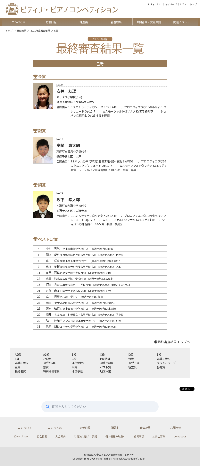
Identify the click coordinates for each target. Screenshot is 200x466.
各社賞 (161, 367)
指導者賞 (20, 371)
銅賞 (74, 367)
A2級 (18, 354)
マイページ (171, 4)
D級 (130, 354)
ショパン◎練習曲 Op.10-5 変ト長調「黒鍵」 (111, 170)
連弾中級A (78, 363)
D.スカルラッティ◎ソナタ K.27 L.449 (94, 107)
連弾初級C (49, 363)
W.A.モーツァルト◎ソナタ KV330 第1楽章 (128, 220)
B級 (74, 354)
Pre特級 (105, 359)
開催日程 (51, 22)
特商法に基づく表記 (85, 436)
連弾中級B (106, 363)
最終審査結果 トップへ (172, 341)
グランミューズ (166, 363)
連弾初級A (163, 359)
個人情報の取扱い (115, 436)
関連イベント (181, 22)
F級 (17, 359)
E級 (159, 354)
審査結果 (116, 22)
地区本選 (105, 371)
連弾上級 (133, 363)
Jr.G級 (47, 359)
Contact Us (180, 436)
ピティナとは (155, 4)
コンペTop (24, 427)
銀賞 (46, 367)
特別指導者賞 (51, 371)
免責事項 (139, 436)
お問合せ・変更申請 (148, 22)
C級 (102, 354)
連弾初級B (21, 363)
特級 (131, 359)
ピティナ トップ (188, 4)
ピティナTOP (21, 436)
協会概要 (42, 436)
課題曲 (83, 22)
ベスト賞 (105, 367)
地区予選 (77, 371)
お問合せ (175, 427)
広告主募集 (159, 436)
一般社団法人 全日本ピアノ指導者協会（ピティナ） (109, 454)
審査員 (132, 367)
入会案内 (60, 436)
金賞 (17, 367)
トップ (8, 30)
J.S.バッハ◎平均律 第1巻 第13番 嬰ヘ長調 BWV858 (102, 161)
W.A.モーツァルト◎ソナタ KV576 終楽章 (128, 111)
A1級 (46, 354)
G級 (74, 359)
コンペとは (18, 22)
